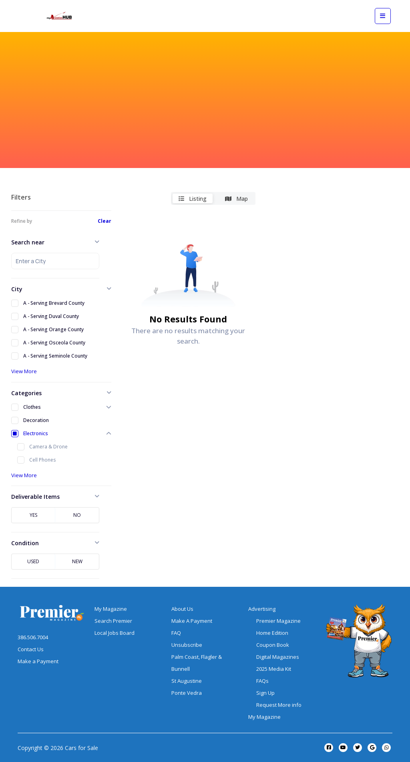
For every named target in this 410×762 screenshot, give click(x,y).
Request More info (278, 704)
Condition (25, 543)
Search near (27, 242)
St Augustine (186, 680)
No (77, 515)
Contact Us (31, 649)
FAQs (262, 680)
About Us (182, 608)
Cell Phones (42, 459)
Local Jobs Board (114, 632)
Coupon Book (272, 644)
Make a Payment (38, 661)
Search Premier (113, 620)
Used (33, 561)
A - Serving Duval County (51, 316)
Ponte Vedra (186, 692)
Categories (26, 393)
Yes (33, 515)
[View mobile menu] (383, 16)
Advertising (261, 608)
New (77, 561)
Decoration (36, 420)
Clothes (32, 407)
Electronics (35, 433)
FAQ (176, 632)
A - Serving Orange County (53, 329)
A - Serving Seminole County (55, 355)
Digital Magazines (277, 656)
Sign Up (265, 692)
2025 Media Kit (273, 668)
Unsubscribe (186, 644)
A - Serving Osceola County (54, 342)
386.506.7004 (33, 637)
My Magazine (110, 608)
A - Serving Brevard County (53, 303)
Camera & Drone (48, 446)
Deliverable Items (35, 496)
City (16, 289)
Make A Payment (191, 620)
